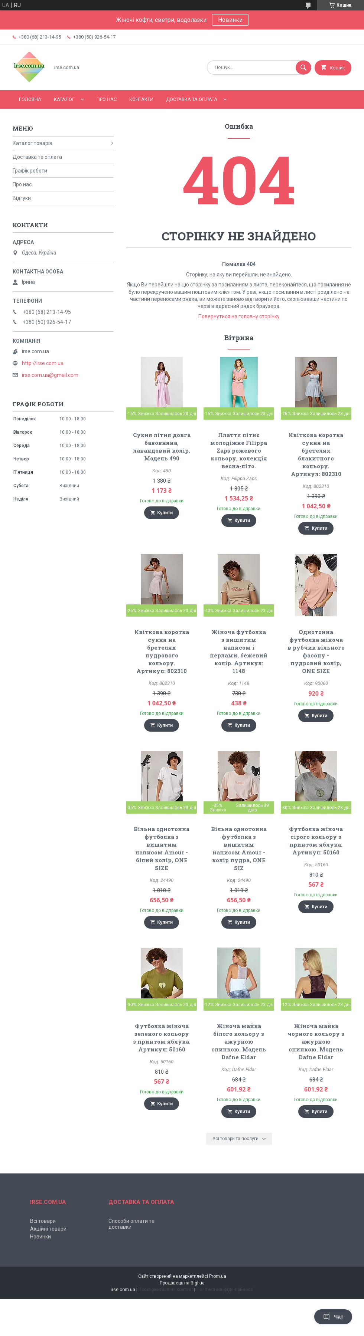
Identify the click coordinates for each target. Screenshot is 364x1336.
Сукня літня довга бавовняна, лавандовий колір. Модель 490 (162, 446)
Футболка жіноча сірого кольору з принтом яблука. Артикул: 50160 (316, 840)
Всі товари (43, 1221)
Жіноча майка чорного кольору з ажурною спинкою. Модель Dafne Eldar (315, 1041)
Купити (165, 512)
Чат (333, 1316)
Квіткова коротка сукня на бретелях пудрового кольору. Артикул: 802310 (161, 651)
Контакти (141, 99)
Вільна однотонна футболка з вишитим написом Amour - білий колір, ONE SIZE (161, 848)
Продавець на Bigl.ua (182, 1283)
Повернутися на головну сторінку (239, 316)
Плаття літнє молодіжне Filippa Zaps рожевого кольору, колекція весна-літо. (238, 450)
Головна (30, 99)
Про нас (107, 99)
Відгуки (22, 198)
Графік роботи (30, 171)
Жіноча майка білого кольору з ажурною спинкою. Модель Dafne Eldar (238, 1041)
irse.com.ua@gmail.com (50, 375)
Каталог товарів (32, 143)
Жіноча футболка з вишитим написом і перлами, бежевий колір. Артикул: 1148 (238, 651)
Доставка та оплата (191, 99)
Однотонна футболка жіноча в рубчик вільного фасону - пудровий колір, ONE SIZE (316, 651)
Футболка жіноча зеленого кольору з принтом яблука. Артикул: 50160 (162, 1037)
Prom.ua (217, 1276)
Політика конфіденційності (224, 1289)
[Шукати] (303, 67)
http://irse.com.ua (43, 363)
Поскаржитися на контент (166, 1289)
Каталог (64, 99)
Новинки (230, 19)
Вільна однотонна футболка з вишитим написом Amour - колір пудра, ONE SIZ (239, 848)
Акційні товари (48, 1229)
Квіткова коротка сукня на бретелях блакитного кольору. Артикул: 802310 (316, 454)
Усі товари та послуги (235, 1138)
